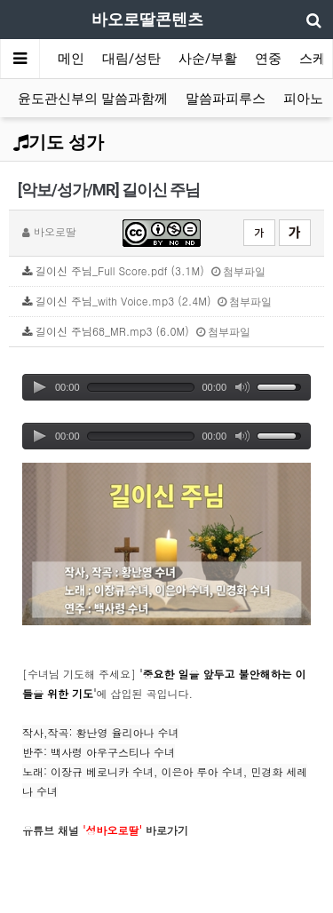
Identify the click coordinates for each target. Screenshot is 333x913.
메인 (71, 59)
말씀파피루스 (226, 99)
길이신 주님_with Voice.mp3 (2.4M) (147, 300)
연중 (268, 59)
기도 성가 (58, 142)
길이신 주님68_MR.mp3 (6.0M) (136, 330)
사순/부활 (207, 59)
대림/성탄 (131, 59)
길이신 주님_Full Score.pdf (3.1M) (144, 270)
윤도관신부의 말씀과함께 (93, 99)
